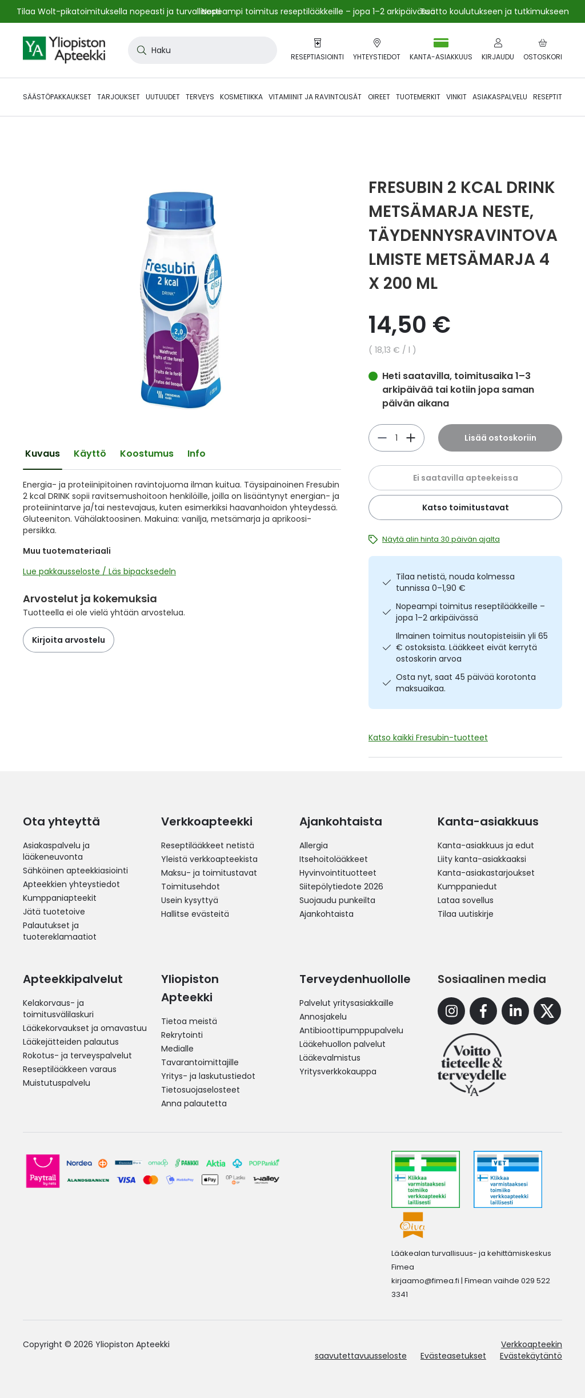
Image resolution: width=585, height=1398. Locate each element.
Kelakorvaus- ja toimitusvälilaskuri (58, 1008)
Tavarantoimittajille (200, 1062)
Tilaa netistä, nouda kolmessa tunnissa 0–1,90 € (455, 582)
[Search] (139, 50)
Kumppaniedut (467, 886)
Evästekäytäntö (531, 1355)
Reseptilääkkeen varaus (70, 1069)
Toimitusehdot (190, 886)
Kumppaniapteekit (60, 898)
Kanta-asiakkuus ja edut (486, 845)
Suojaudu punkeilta (337, 900)
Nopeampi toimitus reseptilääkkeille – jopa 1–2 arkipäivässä (470, 612)
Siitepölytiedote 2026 (341, 886)
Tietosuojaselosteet (200, 1089)
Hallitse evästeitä (195, 914)
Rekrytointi (182, 1035)
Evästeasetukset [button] (453, 1355)
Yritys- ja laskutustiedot (208, 1076)
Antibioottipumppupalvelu (351, 1030)
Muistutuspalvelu (56, 1083)
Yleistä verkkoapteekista (209, 859)
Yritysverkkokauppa (337, 1071)
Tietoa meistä (189, 1021)
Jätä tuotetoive (54, 911)
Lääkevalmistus (329, 1057)
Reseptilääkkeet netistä (207, 845)
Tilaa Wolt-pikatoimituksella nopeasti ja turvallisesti (119, 11)
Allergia (313, 845)
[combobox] (202, 50)
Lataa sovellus (466, 900)
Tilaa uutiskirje (466, 914)
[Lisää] (382, 437)
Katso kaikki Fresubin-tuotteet (428, 737)
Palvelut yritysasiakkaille (346, 1003)
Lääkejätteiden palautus (71, 1042)
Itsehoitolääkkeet (333, 859)
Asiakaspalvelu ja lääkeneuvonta (56, 851)
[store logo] (64, 50)
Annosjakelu (323, 1016)
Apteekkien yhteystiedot (71, 884)
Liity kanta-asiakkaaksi (482, 859)
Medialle (177, 1048)
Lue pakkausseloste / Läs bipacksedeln (99, 571)
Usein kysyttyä (189, 900)
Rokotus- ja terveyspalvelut (77, 1055)
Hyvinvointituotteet (337, 873)
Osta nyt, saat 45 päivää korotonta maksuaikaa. (466, 682)
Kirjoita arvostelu (68, 640)
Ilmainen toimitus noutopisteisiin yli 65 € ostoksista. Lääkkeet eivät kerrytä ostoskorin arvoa (472, 647)
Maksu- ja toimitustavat (209, 873)
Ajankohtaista (326, 914)
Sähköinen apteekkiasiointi (75, 870)
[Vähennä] (410, 437)
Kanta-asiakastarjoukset (486, 873)
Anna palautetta (194, 1103)
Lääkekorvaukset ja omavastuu (85, 1028)
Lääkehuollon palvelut (342, 1044)
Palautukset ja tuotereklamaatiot (60, 931)
